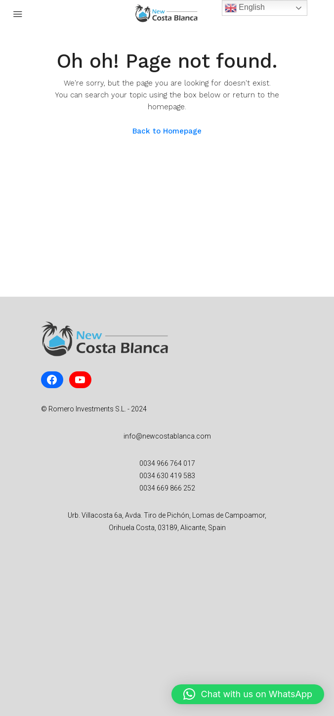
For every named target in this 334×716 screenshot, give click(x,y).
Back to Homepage (167, 131)
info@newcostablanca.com (167, 436)
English (245, 8)
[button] (247, 694)
